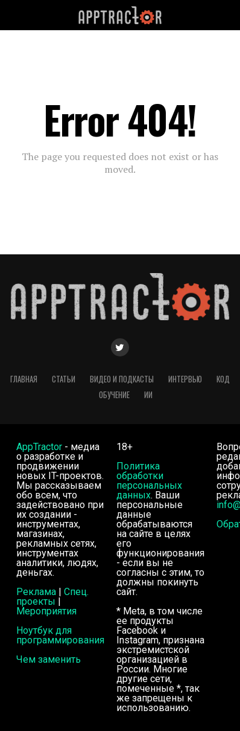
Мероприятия (46, 611)
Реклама (36, 591)
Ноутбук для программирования (60, 635)
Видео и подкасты (122, 379)
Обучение (114, 395)
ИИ (148, 395)
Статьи (63, 379)
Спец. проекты (52, 596)
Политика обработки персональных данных (149, 480)
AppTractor (39, 446)
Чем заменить (48, 659)
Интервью (185, 379)
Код (223, 379)
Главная (23, 379)
